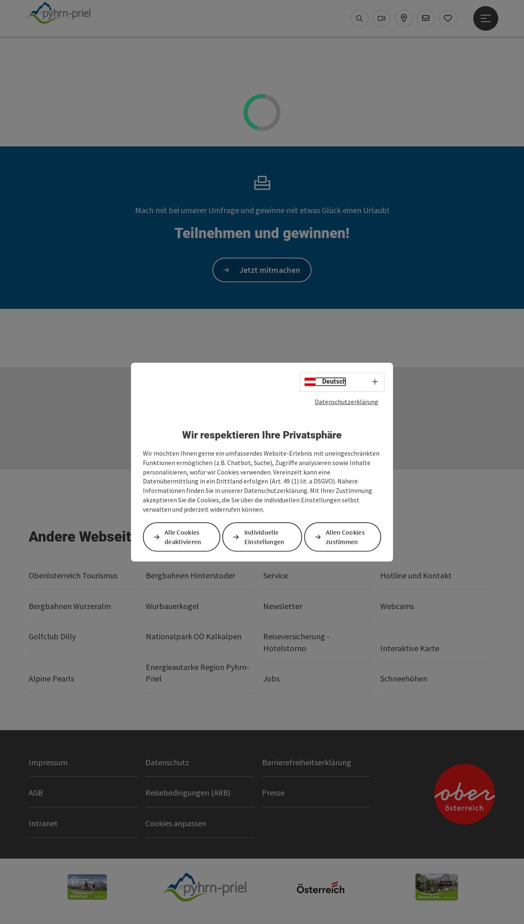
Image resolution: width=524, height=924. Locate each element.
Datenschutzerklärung (346, 401)
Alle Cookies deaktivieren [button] (183, 537)
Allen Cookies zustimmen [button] (345, 537)
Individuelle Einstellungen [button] (264, 537)
